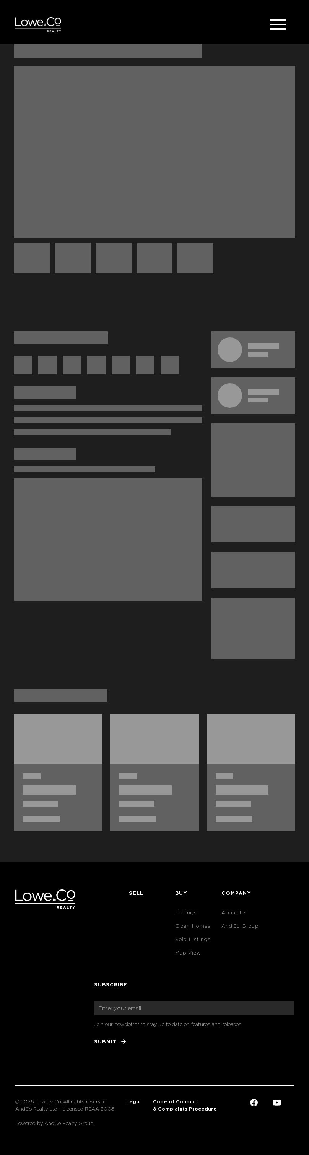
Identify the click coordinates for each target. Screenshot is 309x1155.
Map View (188, 952)
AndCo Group (240, 926)
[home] (38, 24)
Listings (186, 912)
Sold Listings (193, 939)
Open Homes (193, 926)
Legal (133, 1101)
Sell (136, 893)
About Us (234, 912)
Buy (181, 893)
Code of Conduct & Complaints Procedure (185, 1105)
